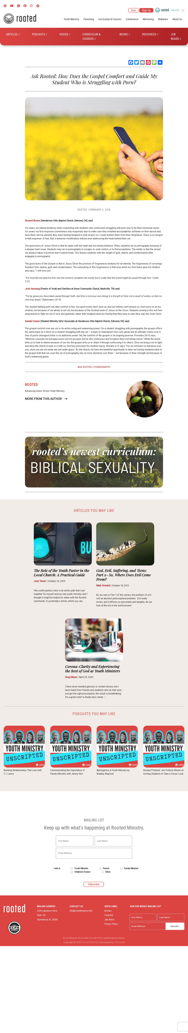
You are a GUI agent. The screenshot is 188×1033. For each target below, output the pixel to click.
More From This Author (43, 399)
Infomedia (119, 942)
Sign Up (146, 10)
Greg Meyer (71, 677)
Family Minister (131, 868)
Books (123, 34)
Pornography (102, 367)
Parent (106, 868)
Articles (12, 34)
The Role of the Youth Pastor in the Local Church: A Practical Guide (61, 572)
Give (133, 10)
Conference (132, 19)
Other (107, 872)
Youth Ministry (71, 19)
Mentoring (148, 19)
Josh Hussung (32, 288)
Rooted (82, 209)
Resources (149, 34)
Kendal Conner (32, 321)
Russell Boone (32, 220)
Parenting (89, 19)
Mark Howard (103, 585)
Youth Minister (81, 868)
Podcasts (38, 34)
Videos (63, 34)
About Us (177, 19)
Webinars (163, 19)
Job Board (175, 37)
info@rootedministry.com (81, 910)
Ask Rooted (85, 367)
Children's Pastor (82, 872)
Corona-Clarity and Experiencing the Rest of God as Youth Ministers (92, 668)
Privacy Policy (111, 924)
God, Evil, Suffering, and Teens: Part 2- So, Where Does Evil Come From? (123, 575)
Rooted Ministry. (90, 942)
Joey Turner (40, 581)
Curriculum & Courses (91, 37)
